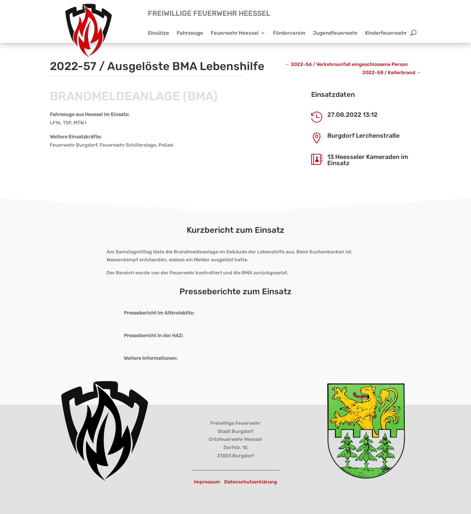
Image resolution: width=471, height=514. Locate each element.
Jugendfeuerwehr (335, 33)
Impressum (207, 482)
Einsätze (158, 33)
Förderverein (289, 33)
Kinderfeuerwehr (386, 33)
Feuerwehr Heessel (235, 33)
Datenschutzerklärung (250, 482)
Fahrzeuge (190, 33)
